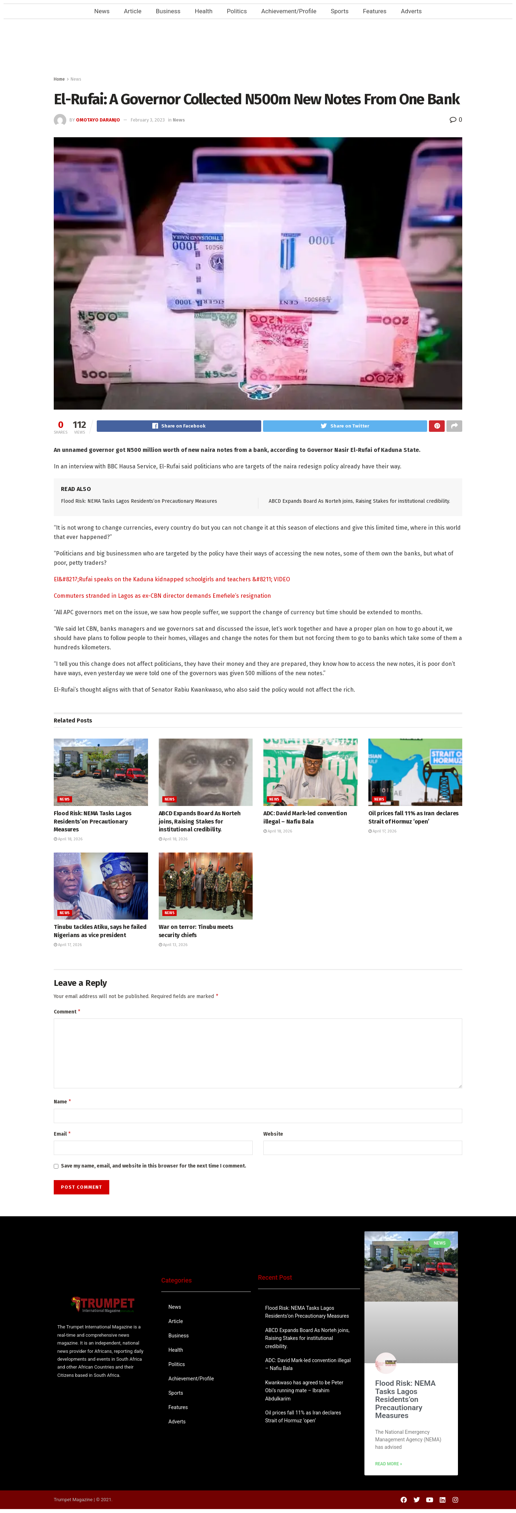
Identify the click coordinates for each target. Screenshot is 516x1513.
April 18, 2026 (68, 840)
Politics (237, 11)
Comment (67, 1014)
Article (133, 11)
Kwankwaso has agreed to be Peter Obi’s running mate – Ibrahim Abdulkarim (304, 1394)
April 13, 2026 (173, 946)
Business (168, 11)
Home (59, 79)
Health (203, 11)
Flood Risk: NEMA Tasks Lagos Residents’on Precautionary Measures (139, 502)
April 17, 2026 (382, 832)
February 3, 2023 (147, 120)
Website (273, 1137)
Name (63, 1104)
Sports (340, 11)
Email (62, 1137)
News (102, 11)
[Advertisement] (258, 49)
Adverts (411, 11)
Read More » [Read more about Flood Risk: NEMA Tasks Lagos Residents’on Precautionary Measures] (388, 1467)
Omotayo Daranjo (98, 120)
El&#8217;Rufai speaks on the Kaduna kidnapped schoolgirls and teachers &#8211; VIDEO (172, 580)
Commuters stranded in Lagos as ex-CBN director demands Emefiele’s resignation (162, 596)
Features (375, 11)
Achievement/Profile (288, 11)
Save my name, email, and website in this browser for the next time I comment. (153, 1170)
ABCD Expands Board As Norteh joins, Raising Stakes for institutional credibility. (359, 502)
